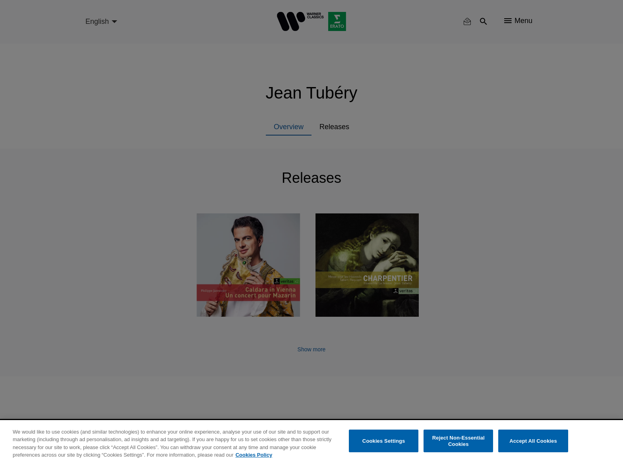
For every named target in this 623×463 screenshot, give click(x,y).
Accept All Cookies (533, 441)
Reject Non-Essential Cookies (458, 441)
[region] (311, 441)
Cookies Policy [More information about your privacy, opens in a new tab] (254, 455)
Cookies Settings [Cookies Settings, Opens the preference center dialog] (383, 441)
